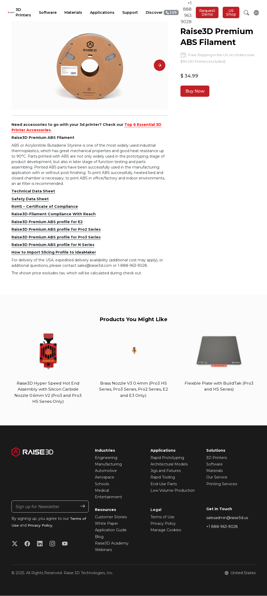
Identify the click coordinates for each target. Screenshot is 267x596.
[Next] (159, 65)
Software (214, 464)
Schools (102, 484)
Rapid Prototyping (167, 458)
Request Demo (207, 12)
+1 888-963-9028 (222, 527)
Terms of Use (162, 517)
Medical (102, 491)
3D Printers (216, 458)
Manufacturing (108, 464)
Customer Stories (111, 517)
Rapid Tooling (162, 477)
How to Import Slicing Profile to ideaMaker (53, 252)
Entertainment (108, 497)
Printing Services (221, 484)
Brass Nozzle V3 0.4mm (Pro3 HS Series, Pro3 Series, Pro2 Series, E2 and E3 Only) (133, 389)
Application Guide (111, 530)
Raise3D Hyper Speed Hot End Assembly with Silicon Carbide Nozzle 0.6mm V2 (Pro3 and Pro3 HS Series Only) (48, 392)
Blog (99, 537)
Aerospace (104, 477)
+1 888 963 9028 (178, 12)
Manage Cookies (165, 530)
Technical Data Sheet (33, 191)
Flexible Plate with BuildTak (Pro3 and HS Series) (219, 386)
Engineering (106, 458)
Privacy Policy (41, 525)
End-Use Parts (163, 484)
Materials (214, 471)
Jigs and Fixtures (165, 471)
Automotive (106, 471)
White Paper (106, 524)
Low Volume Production (172, 491)
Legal (155, 510)
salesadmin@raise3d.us (227, 518)
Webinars (103, 550)
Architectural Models (169, 464)
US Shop (231, 12)
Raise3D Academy (112, 543)
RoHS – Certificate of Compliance (44, 206)
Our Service (216, 477)
